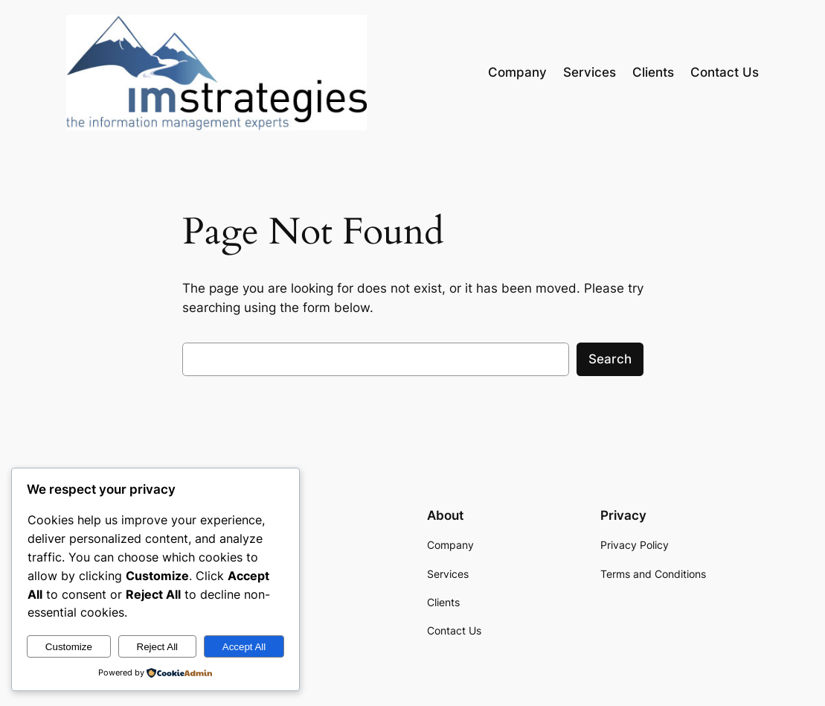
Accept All (244, 646)
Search (610, 359)
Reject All (158, 646)
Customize (68, 646)
